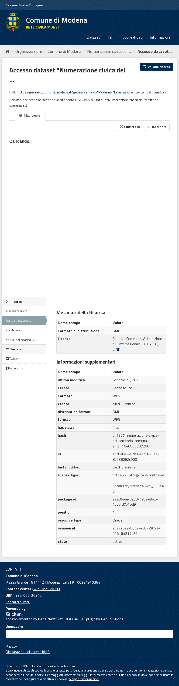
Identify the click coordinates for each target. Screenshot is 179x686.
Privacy (11, 646)
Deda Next (47, 619)
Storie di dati (133, 37)
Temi (111, 37)
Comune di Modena (64, 51)
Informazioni (160, 37)
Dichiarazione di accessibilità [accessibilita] (28, 651)
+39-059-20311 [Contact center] (46, 589)
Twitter (12, 358)
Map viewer (30, 115)
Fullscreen (130, 126)
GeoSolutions (112, 619)
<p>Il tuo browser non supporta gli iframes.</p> (89, 213)
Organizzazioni (28, 51)
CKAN (13, 613)
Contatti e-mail (18, 602)
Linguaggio (14, 626)
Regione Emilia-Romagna (24, 5)
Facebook (14, 368)
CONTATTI (14, 569)
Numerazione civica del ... (109, 51)
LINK (116, 349)
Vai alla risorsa (156, 66)
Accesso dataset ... (154, 51)
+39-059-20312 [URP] (28, 595)
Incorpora (157, 126)
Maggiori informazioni (84, 679)
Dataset (93, 37)
